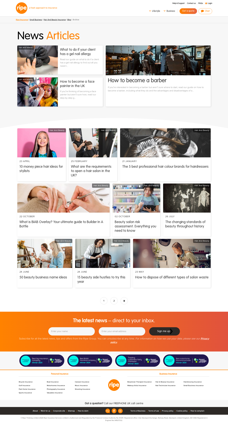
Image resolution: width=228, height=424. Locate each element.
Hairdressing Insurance (193, 382)
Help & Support (178, 3)
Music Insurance (81, 386)
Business (171, 11)
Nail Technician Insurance (165, 386)
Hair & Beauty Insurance (164, 382)
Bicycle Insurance (26, 382)
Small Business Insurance (194, 386)
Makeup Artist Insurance (136, 386)
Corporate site (59, 411)
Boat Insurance (53, 382)
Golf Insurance (24, 386)
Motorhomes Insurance (56, 386)
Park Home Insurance (27, 389)
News (48, 36)
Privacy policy (167, 411)
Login (210, 3)
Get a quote (188, 11)
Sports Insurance (25, 393)
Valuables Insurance (55, 393)
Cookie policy (182, 411)
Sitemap (71, 411)
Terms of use (153, 411)
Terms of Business (137, 411)
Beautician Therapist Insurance (139, 382)
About (35, 411)
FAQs (200, 3)
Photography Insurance (56, 389)
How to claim (83, 411)
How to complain (197, 411)
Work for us (45, 411)
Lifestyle (156, 11)
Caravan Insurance (82, 382)
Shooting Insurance (82, 389)
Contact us (191, 3)
